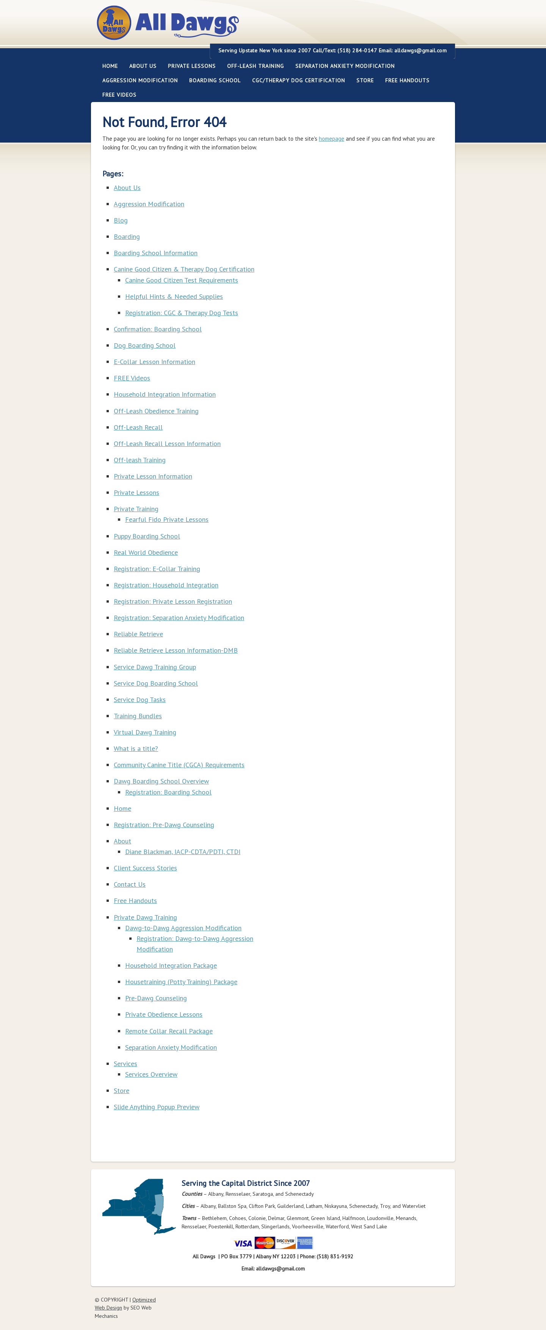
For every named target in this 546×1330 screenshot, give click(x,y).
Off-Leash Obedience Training (156, 411)
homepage (331, 138)
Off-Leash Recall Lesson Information (167, 443)
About (122, 841)
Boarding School (212, 80)
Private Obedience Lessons (163, 1014)
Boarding (127, 236)
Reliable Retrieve (138, 634)
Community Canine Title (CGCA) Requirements (179, 764)
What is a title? (136, 748)
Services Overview (151, 1074)
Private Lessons (189, 66)
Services (125, 1063)
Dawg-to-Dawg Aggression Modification (183, 927)
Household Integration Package (171, 965)
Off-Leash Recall (138, 427)
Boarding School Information (156, 252)
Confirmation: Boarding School (158, 329)
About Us (140, 66)
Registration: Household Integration (166, 585)
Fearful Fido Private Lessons (167, 519)
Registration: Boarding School (168, 792)
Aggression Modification (137, 80)
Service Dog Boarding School (156, 683)
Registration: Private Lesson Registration (173, 601)
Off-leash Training (252, 66)
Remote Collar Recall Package (169, 1031)
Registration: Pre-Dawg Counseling (164, 824)
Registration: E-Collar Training (157, 568)
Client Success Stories (145, 868)
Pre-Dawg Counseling (156, 998)
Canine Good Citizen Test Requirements (181, 280)
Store (365, 80)
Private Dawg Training (145, 917)
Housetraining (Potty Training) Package (181, 981)
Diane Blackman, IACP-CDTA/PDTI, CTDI (182, 851)
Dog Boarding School (145, 345)
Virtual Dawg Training (145, 732)
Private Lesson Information (153, 476)
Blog (121, 220)
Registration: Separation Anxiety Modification (179, 617)
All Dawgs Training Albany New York (209, 27)
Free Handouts (407, 80)
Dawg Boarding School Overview (161, 781)
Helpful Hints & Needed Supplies (174, 296)
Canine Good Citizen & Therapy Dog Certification (184, 269)
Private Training (136, 508)
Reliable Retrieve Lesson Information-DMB (176, 650)
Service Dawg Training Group (155, 667)
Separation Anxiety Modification (345, 66)
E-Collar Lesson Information (154, 361)
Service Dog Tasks (140, 699)
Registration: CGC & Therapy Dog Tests (181, 312)
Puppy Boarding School (147, 536)
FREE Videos (119, 94)
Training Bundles (138, 715)
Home (110, 66)
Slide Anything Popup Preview (156, 1106)
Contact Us (130, 884)
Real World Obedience (146, 552)
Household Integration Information (165, 394)
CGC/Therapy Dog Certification (298, 80)
